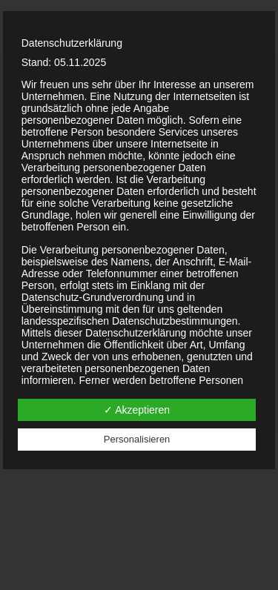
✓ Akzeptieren (137, 410)
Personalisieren (137, 439)
